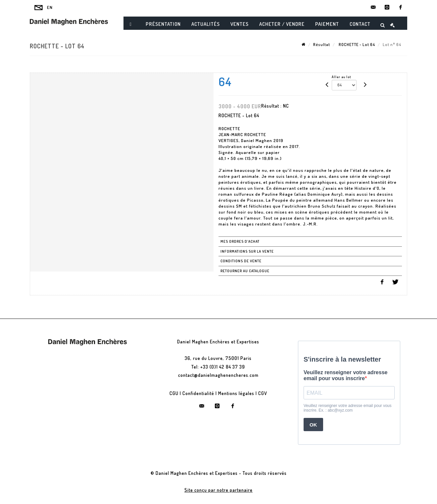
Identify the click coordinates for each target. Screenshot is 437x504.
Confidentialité (198, 393)
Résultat (321, 44)
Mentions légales (236, 393)
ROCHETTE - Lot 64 (356, 44)
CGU (174, 393)
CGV (262, 393)
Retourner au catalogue (244, 271)
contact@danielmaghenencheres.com (218, 375)
